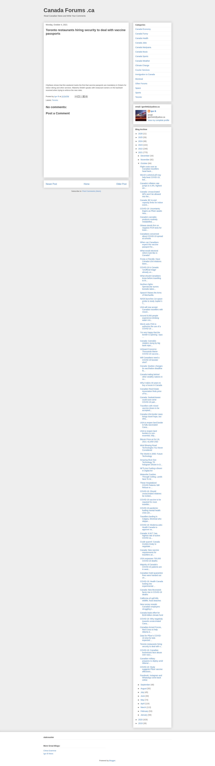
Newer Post (51, 184)
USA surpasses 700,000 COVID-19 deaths (150, 559)
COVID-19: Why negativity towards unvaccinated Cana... (151, 621)
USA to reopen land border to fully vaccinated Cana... (151, 425)
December (145, 156)
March (144, 707)
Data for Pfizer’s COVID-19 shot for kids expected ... (150, 638)
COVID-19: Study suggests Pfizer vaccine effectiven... (151, 669)
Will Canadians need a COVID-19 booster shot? (149, 359)
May (143, 700)
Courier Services (142, 70)
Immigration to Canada (145, 74)
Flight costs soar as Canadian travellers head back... (149, 169)
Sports (138, 93)
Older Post (121, 184)
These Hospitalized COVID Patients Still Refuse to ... (149, 485)
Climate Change (142, 65)
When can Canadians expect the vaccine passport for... (149, 244)
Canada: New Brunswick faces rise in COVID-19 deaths (151, 592)
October (144, 163)
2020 (140, 720)
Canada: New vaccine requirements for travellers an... (149, 552)
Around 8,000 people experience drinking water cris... (149, 318)
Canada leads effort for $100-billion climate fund (151, 614)
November (145, 160)
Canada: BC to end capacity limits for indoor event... (151, 202)
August (144, 688)
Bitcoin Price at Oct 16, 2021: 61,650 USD (150, 440)
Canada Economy (143, 29)
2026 (140, 134)
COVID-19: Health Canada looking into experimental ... (151, 583)
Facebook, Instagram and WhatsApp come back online (151, 677)
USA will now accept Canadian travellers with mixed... (151, 309)
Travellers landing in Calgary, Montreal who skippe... (150, 518)
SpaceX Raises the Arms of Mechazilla (150, 294)
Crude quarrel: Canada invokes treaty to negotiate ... (150, 544)
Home (87, 184)
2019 (140, 723)
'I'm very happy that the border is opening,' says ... (151, 334)
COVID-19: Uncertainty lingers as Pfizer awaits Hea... (151, 211)
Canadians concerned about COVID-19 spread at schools (151, 236)
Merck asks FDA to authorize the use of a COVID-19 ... (150, 326)
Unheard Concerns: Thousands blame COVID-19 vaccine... (150, 351)
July (143, 692)
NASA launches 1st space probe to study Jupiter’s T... (151, 301)
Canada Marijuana (143, 47)
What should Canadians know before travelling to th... (150, 278)
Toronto (55, 100)
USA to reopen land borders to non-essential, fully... (148, 433)
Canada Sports (141, 56)
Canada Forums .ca (69, 10)
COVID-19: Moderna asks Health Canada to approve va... (151, 527)
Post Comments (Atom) (91, 191)
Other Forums (141, 83)
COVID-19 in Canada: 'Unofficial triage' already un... (149, 269)
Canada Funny (141, 34)
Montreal (139, 79)
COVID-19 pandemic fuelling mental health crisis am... (150, 510)
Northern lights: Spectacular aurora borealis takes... (149, 286)
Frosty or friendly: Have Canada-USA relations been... (150, 261)
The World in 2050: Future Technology (151, 455)
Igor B (153, 111)
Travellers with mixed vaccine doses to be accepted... (149, 408)
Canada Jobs (141, 43)
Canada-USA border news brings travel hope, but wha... (151, 416)
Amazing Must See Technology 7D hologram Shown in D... (151, 462)
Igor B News (48, 754)
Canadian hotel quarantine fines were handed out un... (151, 575)
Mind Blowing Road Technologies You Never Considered (151, 447)
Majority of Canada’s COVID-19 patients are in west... (151, 566)
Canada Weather (142, 61)
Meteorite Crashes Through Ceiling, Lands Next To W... (151, 476)
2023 (140, 145)
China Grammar (50, 751)
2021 (140, 152)
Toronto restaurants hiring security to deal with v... (151, 645)
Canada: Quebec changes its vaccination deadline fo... (151, 368)
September (146, 685)
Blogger (112, 761)
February (145, 711)
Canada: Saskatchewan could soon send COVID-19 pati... (150, 399)
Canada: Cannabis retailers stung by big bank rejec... (150, 343)
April (143, 703)
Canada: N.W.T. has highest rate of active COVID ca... (150, 535)
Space (138, 88)
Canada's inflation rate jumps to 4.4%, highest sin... (151, 185)
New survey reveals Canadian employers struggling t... (150, 606)
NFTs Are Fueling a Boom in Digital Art (151, 469)
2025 (140, 137)
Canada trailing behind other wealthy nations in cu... (151, 376)
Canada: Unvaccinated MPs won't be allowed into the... (150, 194)
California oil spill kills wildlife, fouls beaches (150, 599)
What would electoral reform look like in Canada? (149, 253)
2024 (140, 141)
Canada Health (141, 38)
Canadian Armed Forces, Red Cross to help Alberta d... (150, 629)
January (144, 715)
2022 (140, 149)
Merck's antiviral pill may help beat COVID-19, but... (150, 177)
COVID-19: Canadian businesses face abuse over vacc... (151, 652)
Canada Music (141, 52)
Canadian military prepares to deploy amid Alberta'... (151, 660)
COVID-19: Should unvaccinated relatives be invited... (150, 493)
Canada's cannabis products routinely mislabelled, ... (148, 219)
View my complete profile (158, 120)
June (143, 696)
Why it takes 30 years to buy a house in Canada (151, 384)
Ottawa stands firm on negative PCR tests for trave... (150, 227)
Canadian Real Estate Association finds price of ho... (150, 391)
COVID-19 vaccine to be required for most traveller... (150, 502)
